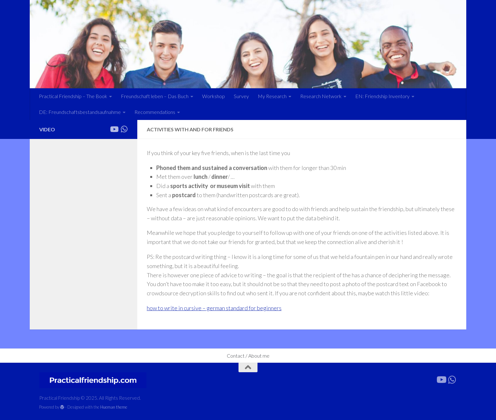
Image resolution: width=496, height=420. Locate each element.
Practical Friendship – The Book (73, 96)
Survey (241, 96)
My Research (272, 96)
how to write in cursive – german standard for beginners (214, 307)
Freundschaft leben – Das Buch (155, 96)
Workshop (213, 96)
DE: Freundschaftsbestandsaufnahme (80, 112)
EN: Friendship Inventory (382, 96)
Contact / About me (248, 356)
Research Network (321, 96)
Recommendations (154, 112)
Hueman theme (113, 407)
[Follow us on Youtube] (114, 129)
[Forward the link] (124, 129)
